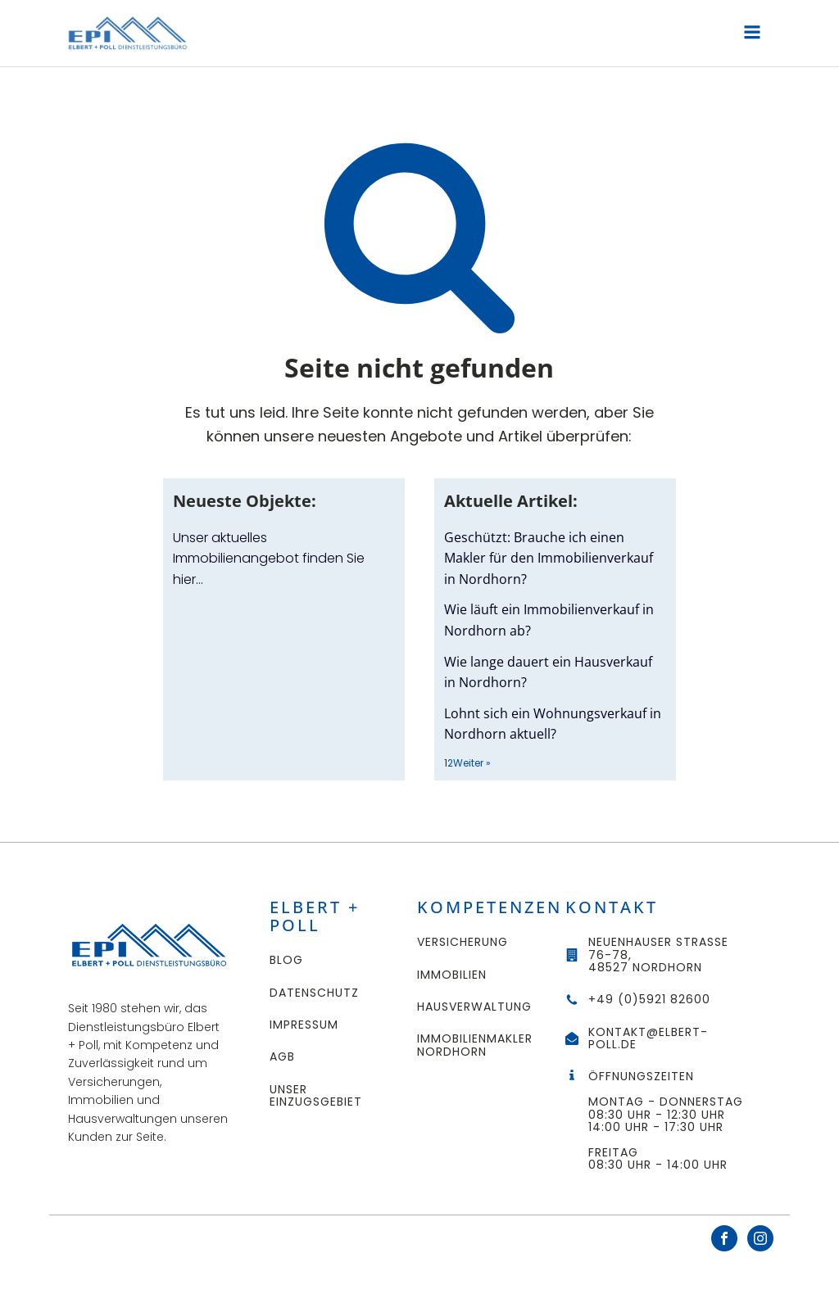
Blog (286, 960)
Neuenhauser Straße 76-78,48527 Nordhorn (658, 955)
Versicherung (462, 942)
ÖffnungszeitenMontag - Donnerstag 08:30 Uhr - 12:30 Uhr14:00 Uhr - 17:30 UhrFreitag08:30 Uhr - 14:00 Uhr (667, 1120)
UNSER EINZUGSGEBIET (316, 1096)
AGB (282, 1057)
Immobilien (452, 975)
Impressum (304, 1025)
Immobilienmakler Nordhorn (475, 1045)
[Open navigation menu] (752, 34)
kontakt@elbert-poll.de (648, 1039)
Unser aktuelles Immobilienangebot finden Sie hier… (269, 558)
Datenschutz (314, 993)
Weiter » (472, 763)
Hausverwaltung (474, 1007)
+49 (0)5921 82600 (649, 999)
